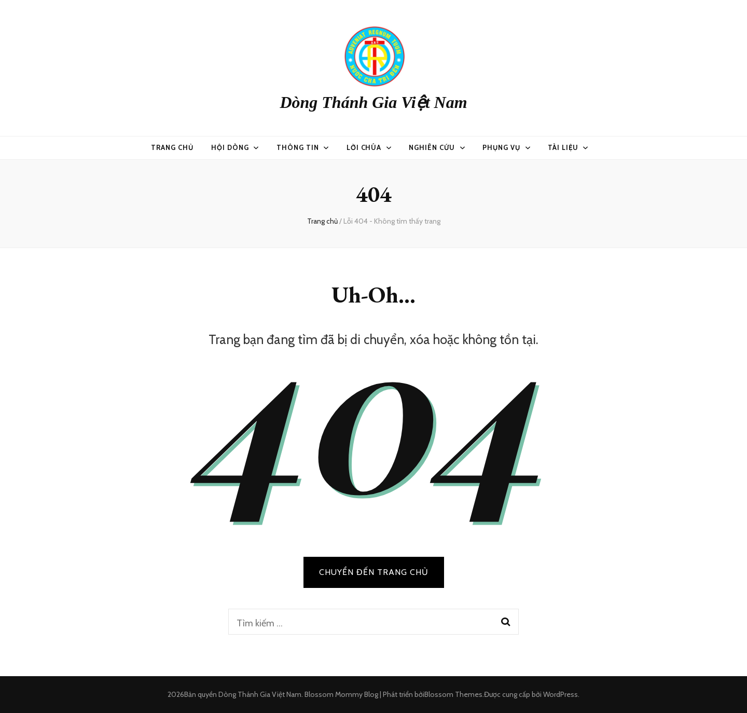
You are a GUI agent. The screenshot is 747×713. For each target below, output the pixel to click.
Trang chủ (172, 147)
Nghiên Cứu (432, 147)
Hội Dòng (230, 147)
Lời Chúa (364, 147)
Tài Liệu (563, 147)
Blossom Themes (453, 694)
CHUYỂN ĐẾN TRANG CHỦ (373, 572)
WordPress (560, 694)
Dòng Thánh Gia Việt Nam (373, 102)
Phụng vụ (501, 147)
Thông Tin (297, 147)
